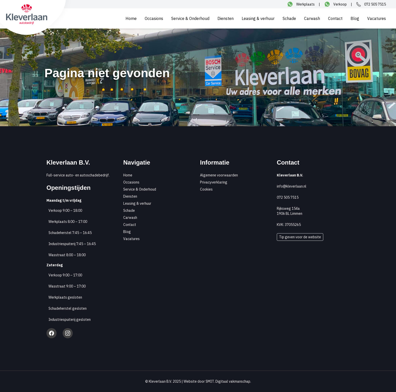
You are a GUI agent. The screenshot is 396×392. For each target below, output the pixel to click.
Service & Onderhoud (190, 18)
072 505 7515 (288, 197)
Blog (355, 18)
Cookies (206, 189)
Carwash (312, 18)
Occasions (154, 18)
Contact (335, 18)
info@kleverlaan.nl (291, 186)
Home (131, 18)
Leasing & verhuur (258, 18)
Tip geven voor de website (300, 237)
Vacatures (376, 18)
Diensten (225, 18)
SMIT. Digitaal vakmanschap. (228, 381)
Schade (289, 18)
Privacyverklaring (213, 182)
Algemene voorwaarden (219, 175)
